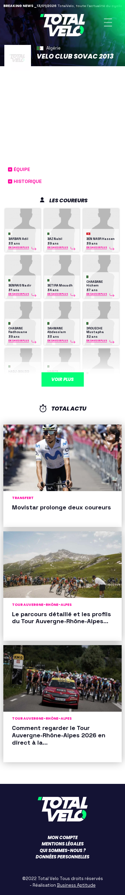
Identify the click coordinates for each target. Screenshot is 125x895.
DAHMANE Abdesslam (56, 330)
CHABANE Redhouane (17, 330)
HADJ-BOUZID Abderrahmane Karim (20, 375)
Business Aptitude (76, 885)
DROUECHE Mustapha (95, 330)
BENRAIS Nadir (19, 285)
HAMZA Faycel (97, 378)
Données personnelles (62, 857)
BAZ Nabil (54, 239)
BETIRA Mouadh (60, 285)
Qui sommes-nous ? (63, 850)
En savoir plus (18, 247)
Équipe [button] (19, 169)
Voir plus (62, 379)
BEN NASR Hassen (100, 239)
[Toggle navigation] (108, 22)
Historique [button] (25, 181)
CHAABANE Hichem (94, 283)
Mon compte (63, 837)
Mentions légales (63, 844)
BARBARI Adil (18, 239)
